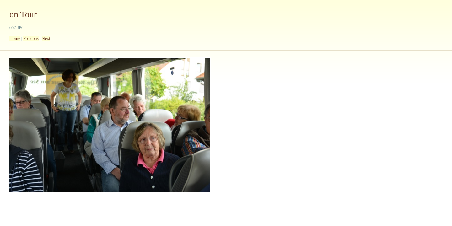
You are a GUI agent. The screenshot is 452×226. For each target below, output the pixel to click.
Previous (31, 38)
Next (46, 38)
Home (14, 38)
